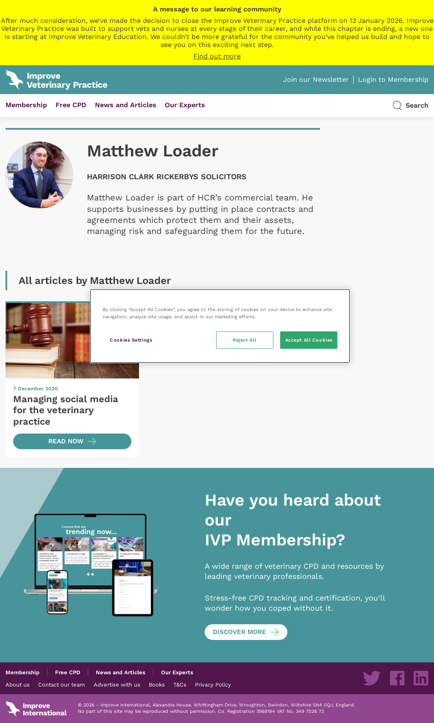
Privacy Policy (213, 684)
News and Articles (125, 105)
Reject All (245, 340)
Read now (65, 441)
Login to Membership (393, 79)
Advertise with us (117, 684)
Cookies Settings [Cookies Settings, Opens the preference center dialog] (131, 340)
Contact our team (61, 684)
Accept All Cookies (309, 340)
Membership (26, 105)
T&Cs (179, 684)
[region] (220, 326)
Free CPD (71, 105)
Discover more (239, 632)
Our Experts (185, 105)
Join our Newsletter (316, 79)
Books (157, 684)
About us (18, 684)
